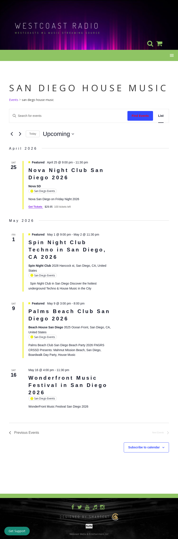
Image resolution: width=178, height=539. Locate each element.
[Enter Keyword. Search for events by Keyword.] (68, 116)
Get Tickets (35, 206)
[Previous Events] (11, 134)
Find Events (140, 115)
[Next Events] (20, 134)
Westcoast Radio (57, 25)
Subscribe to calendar (144, 447)
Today (32, 133)
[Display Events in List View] (161, 116)
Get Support (17, 531)
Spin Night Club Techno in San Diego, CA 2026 (67, 249)
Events (13, 100)
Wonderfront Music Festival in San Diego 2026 (67, 385)
